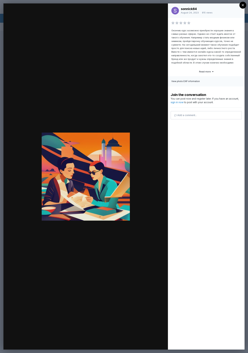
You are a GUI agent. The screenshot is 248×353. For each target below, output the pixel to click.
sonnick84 (189, 9)
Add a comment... (185, 115)
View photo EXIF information (185, 81)
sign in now (177, 102)
